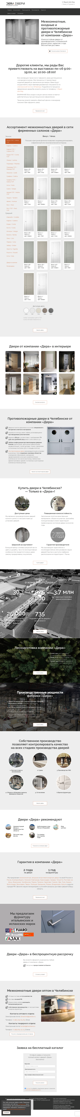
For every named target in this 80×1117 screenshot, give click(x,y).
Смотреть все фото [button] (40, 402)
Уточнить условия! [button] (40, 974)
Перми (34, 882)
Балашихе (41, 884)
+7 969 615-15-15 (19, 1030)
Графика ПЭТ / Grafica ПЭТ (11, 181)
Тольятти (60, 880)
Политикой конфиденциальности (16, 1109)
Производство (35, 10)
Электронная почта (30, 1069)
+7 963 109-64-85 (19, 1020)
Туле (63, 882)
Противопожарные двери (16, 451)
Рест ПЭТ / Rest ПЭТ (12, 209)
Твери (27, 884)
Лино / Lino (10, 238)
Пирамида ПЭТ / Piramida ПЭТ (12, 168)
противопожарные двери (49, 878)
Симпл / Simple (11, 189)
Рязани (48, 884)
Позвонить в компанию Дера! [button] (40, 845)
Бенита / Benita (12, 235)
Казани (68, 882)
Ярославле (20, 884)
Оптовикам (20, 13)
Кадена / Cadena (12, 146)
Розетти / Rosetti (12, 252)
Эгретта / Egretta (12, 249)
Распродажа (10, 266)
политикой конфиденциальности (33, 1090)
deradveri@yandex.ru (28, 1016)
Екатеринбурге (18, 880)
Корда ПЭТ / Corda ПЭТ (13, 155)
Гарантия (43, 10)
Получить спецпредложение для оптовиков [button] (22, 1034)
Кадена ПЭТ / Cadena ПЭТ (11, 150)
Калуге (63, 884)
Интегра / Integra (12, 231)
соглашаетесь (22, 1104)
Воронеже (17, 882)
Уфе (59, 882)
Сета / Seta (10, 256)
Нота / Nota (10, 185)
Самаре (53, 880)
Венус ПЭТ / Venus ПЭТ (13, 141)
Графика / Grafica (12, 176)
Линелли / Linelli (12, 173)
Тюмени (40, 882)
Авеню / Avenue (12, 201)
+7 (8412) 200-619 (68, 2)
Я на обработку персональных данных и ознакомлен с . (40, 1089)
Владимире (56, 884)
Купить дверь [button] (40, 672)
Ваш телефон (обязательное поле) (34, 1074)
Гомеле (54, 882)
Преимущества (26, 10)
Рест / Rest (10, 205)
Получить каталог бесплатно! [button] (57, 51)
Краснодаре (44, 880)
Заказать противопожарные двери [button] (40, 471)
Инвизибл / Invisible (13, 217)
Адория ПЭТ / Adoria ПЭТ (13, 193)
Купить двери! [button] (40, 562)
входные (35, 878)
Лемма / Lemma (12, 160)
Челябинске (26, 882)
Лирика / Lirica (11, 242)
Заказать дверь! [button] (40, 631)
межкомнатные (25, 878)
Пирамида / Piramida (13, 163)
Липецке (33, 884)
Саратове (47, 882)
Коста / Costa (11, 228)
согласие (72, 1106)
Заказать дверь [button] (40, 330)
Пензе (9, 880)
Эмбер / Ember (11, 245)
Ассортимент (16, 10)
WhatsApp (37, 87)
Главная (9, 10)
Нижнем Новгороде (32, 880)
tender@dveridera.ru (28, 1026)
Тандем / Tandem (12, 198)
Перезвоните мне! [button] (40, 111)
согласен (29, 1088)
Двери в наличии (12, 262)
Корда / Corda (11, 224)
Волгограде (11, 884)
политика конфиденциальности (60, 1106)
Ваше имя (27, 1063)
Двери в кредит (11, 13)
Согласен (6, 1112)
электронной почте (24, 87)
